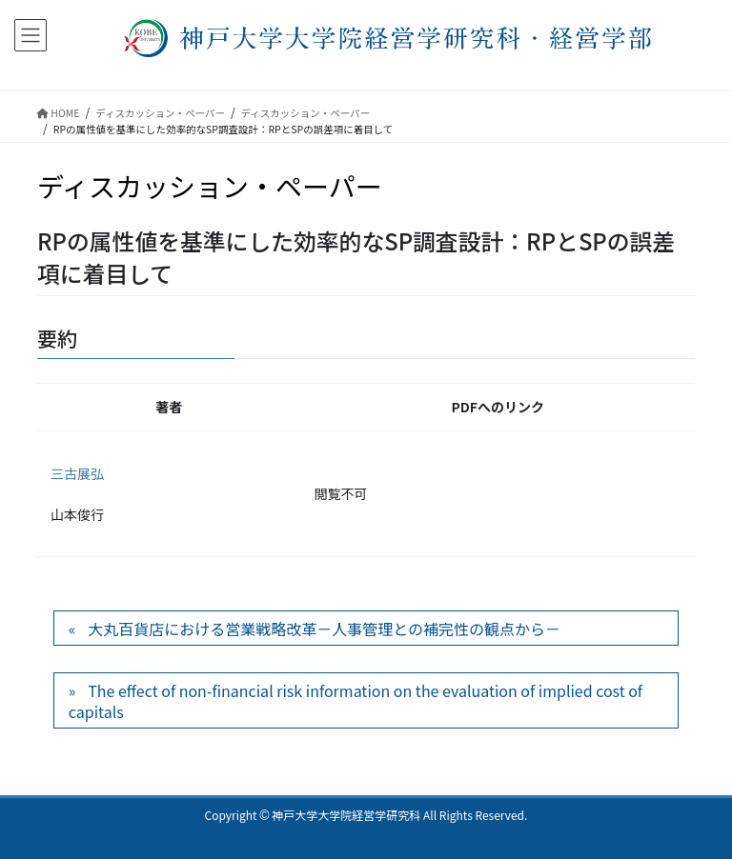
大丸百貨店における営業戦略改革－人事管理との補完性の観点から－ (324, 628)
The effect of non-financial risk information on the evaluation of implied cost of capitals (355, 701)
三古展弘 (77, 473)
